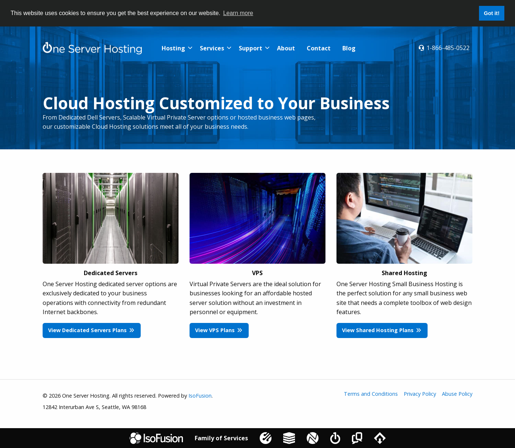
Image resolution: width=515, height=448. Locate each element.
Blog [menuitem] (349, 48)
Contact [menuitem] (319, 48)
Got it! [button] (491, 13)
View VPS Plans (219, 330)
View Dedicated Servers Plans (91, 330)
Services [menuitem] (212, 48)
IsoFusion (200, 395)
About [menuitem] (286, 48)
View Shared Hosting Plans (382, 330)
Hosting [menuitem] (173, 48)
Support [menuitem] (250, 48)
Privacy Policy (420, 394)
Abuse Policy (457, 394)
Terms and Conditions (371, 394)
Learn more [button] (238, 13)
